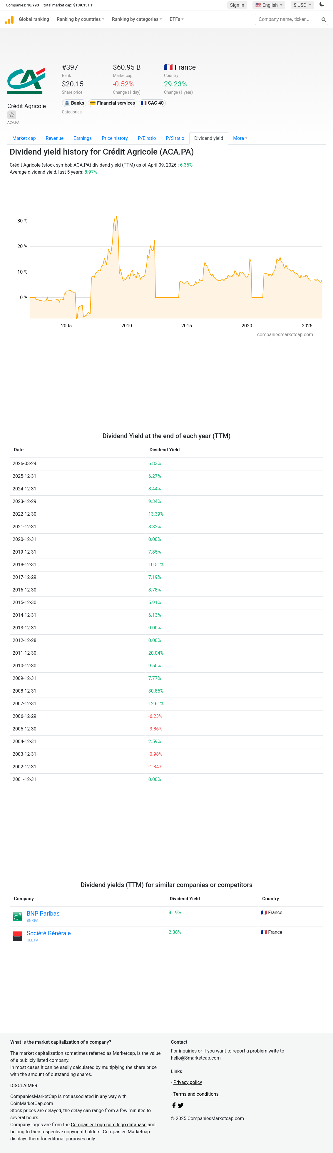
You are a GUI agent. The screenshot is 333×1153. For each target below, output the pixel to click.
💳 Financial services (112, 103)
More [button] (238, 138)
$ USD (300, 5)
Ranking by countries (79, 19)
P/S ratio (175, 138)
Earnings (82, 138)
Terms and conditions (196, 1094)
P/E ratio (147, 138)
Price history (115, 138)
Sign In (237, 5)
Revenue (55, 138)
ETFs (175, 19)
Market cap (24, 138)
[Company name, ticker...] (291, 19)
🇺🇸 (267, 5)
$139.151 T (83, 5)
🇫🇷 (180, 67)
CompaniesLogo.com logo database (108, 1124)
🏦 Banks (74, 103)
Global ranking (34, 19)
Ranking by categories (135, 19)
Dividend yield (208, 138)
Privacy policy (187, 1082)
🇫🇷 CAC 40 (152, 103)
